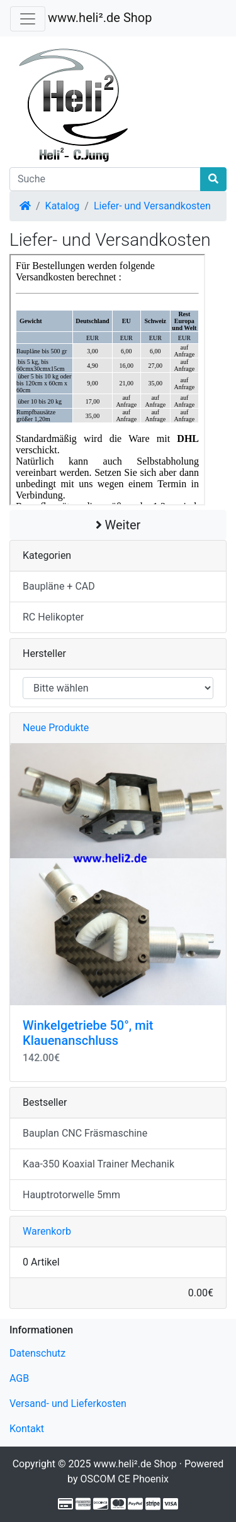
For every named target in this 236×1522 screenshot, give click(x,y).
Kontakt (26, 1429)
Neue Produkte (56, 728)
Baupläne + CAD (59, 586)
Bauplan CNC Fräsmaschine (85, 1133)
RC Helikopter (53, 617)
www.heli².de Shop (100, 17)
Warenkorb (47, 1231)
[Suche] (105, 179)
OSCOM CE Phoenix (124, 1479)
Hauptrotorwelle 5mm (71, 1195)
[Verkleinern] (27, 18)
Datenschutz (37, 1353)
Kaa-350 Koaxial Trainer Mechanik (98, 1164)
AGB (19, 1378)
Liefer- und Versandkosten (152, 206)
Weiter (118, 524)
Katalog (62, 206)
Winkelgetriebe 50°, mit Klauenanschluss (88, 1033)
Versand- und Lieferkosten (67, 1403)
